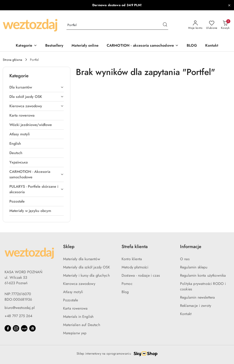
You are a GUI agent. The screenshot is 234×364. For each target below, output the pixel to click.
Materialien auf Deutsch (81, 324)
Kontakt (185, 313)
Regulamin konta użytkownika (203, 275)
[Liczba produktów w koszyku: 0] (225, 25)
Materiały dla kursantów (81, 259)
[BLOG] (192, 46)
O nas (184, 259)
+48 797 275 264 (18, 315)
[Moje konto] (195, 25)
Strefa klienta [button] (135, 246)
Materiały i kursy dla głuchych (86, 275)
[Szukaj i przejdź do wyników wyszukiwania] (165, 25)
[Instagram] (16, 328)
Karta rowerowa (75, 308)
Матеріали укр (75, 333)
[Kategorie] (26, 46)
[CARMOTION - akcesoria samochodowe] (142, 46)
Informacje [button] (190, 246)
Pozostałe (70, 300)
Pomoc (127, 283)
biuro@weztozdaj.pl (20, 307)
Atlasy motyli (73, 291)
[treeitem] (36, 87)
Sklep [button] (68, 246)
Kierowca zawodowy (79, 283)
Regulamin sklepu (193, 267)
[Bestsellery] (54, 46)
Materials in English (78, 316)
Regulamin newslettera (197, 297)
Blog (125, 291)
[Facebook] (8, 328)
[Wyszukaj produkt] (117, 25)
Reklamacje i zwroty (195, 305)
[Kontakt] (211, 46)
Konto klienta (132, 259)
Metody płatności (135, 267)
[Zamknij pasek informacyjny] (229, 5)
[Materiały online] (85, 46)
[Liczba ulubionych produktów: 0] (211, 25)
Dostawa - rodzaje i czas (141, 275)
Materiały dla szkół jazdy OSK (86, 267)
